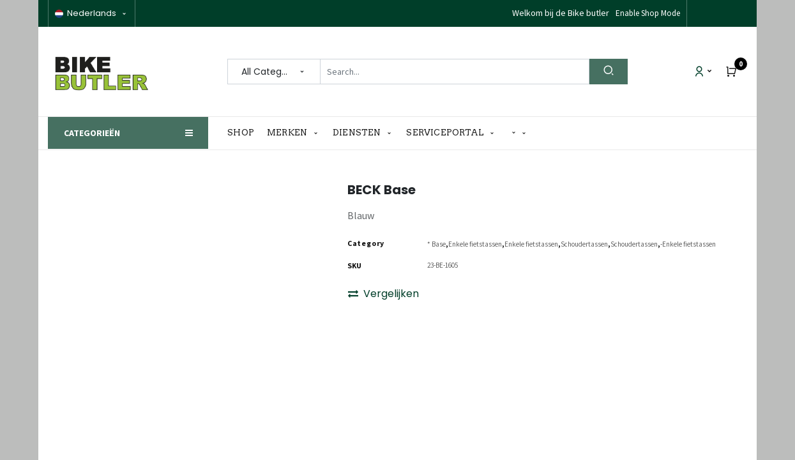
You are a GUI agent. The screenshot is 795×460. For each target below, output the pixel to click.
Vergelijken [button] (383, 293)
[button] (519, 133)
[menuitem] (244, 133)
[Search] (608, 71)
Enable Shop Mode (648, 13)
